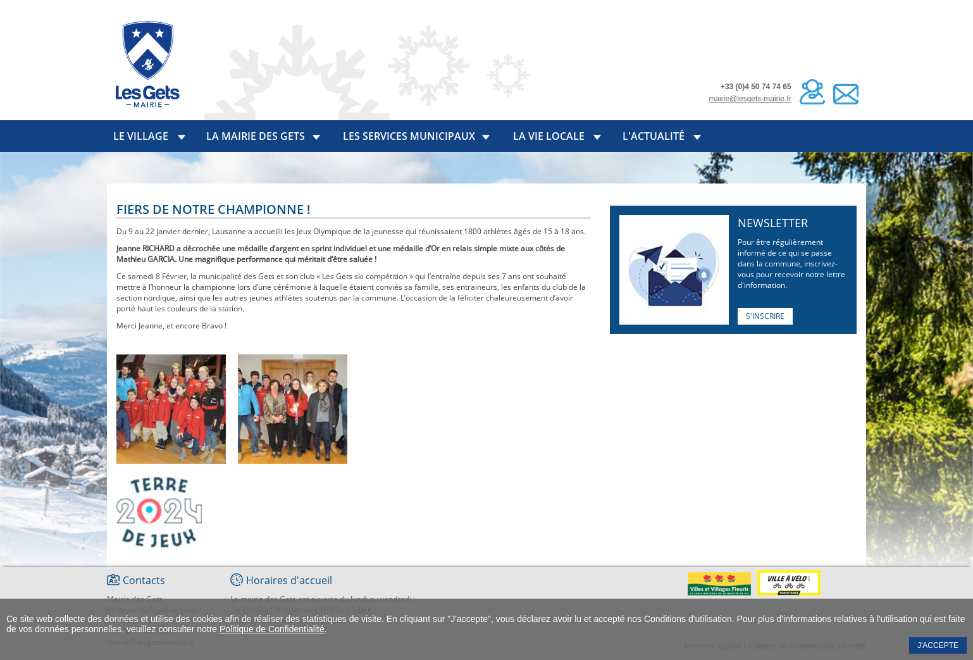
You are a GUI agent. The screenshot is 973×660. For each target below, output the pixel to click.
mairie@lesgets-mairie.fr (750, 98)
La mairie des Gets (255, 136)
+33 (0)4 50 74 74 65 (756, 86)
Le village (140, 136)
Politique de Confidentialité (272, 629)
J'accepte (937, 645)
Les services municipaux (409, 136)
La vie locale (549, 136)
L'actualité (654, 136)
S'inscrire (765, 316)
